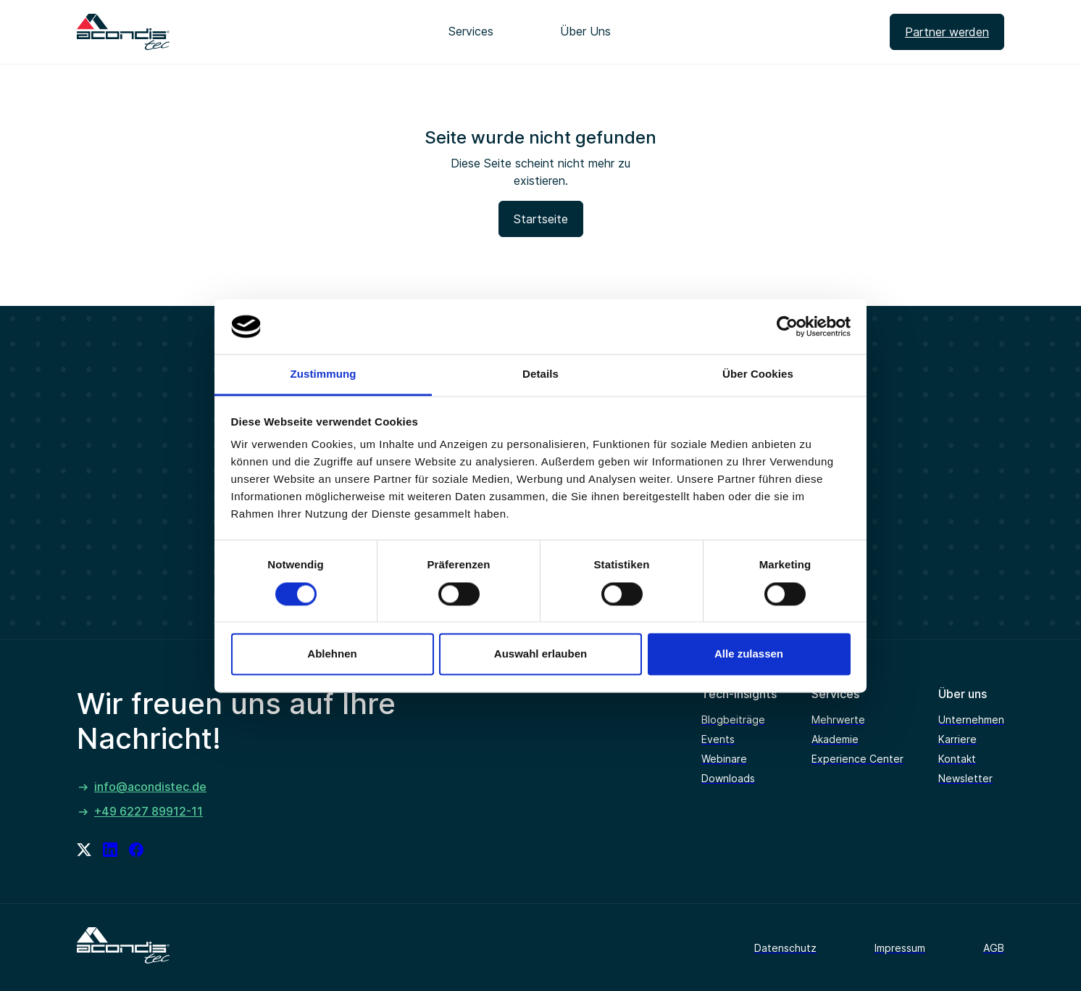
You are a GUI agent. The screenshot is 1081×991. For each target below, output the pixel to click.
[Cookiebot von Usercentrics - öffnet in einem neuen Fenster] (787, 326)
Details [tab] (540, 374)
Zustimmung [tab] (323, 374)
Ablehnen (331, 654)
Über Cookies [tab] (757, 374)
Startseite (541, 219)
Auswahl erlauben (540, 654)
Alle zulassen (748, 654)
